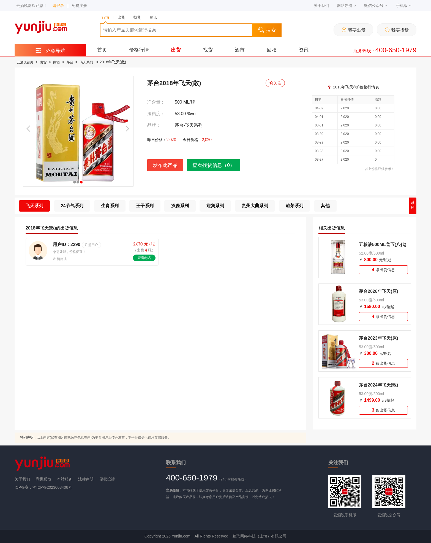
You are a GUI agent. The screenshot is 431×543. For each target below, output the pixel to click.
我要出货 (353, 30)
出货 (176, 50)
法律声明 (86, 479)
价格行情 (139, 50)
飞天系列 (86, 62)
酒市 (240, 50)
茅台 (70, 62)
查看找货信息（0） (213, 165)
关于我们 (321, 5)
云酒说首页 (25, 62)
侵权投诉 (107, 479)
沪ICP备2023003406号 (52, 487)
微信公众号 (376, 5)
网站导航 (346, 5)
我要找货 (397, 30)
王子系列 (145, 205)
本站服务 (64, 479)
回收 (272, 50)
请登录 (58, 5)
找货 (208, 50)
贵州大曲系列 (255, 205)
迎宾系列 (215, 205)
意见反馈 (43, 479)
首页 (102, 50)
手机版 (404, 5)
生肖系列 (110, 205)
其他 (325, 205)
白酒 (56, 62)
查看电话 (144, 258)
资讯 (304, 50)
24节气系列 (72, 205)
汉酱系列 (180, 205)
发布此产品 (165, 165)
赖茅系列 (294, 205)
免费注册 (79, 5)
